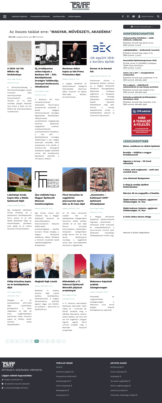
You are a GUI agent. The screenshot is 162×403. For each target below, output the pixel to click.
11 (42, 341)
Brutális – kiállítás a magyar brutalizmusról (137, 153)
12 (47, 341)
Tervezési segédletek (120, 381)
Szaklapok (115, 376)
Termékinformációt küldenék (16, 384)
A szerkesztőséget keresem (15, 388)
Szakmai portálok (118, 390)
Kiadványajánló (63, 381)
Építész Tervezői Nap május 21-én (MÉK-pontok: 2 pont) (138, 54)
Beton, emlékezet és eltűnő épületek (141, 146)
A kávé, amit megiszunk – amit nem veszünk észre (141, 170)
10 (37, 341)
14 (59, 341)
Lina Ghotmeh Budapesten (136, 178)
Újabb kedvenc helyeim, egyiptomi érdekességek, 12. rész (140, 209)
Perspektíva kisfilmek (40, 16)
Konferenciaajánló (64, 372)
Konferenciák (59, 16)
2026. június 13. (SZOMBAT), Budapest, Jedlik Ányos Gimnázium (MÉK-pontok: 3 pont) (140, 65)
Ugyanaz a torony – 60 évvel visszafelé (137, 162)
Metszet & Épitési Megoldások (136, 233)
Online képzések (64, 386)
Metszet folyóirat (19, 16)
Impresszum (62, 395)
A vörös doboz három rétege (137, 217)
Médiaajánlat (62, 390)
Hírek (59, 367)
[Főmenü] (5, 17)
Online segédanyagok (120, 386)
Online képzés (74, 16)
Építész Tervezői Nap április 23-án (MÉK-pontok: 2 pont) (138, 44)
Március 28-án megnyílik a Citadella (141, 193)
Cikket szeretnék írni (12, 380)
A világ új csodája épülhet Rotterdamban (136, 185)
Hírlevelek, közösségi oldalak (123, 395)
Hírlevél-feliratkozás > (142, 27)
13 (53, 341)
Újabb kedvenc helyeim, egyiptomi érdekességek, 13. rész (140, 200)
